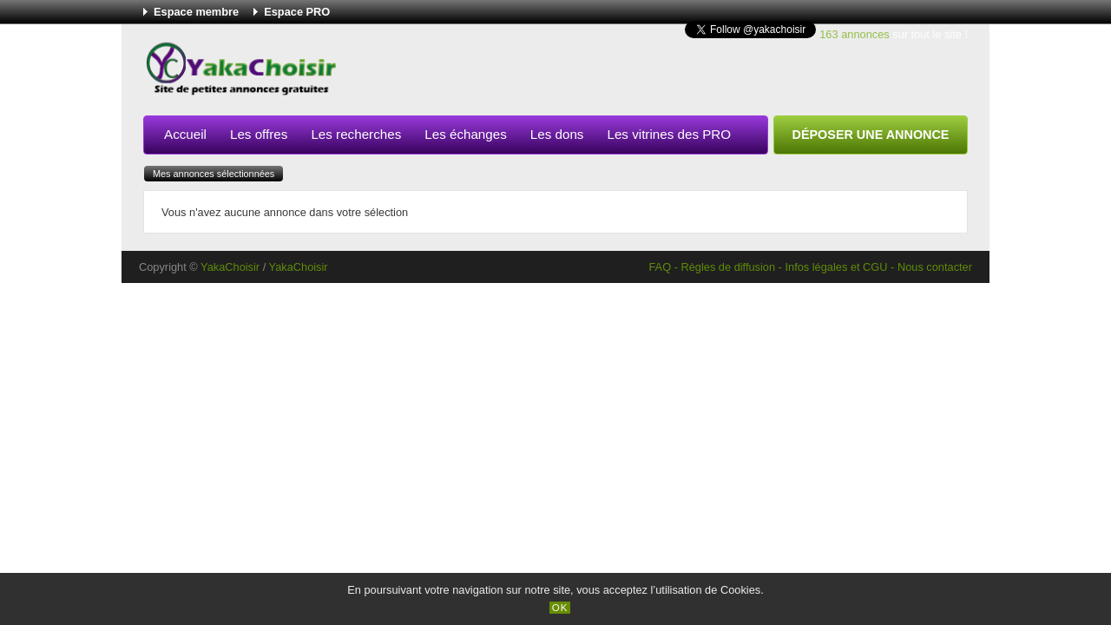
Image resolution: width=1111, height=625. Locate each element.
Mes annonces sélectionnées (213, 173)
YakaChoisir (230, 266)
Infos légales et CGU (836, 266)
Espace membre (196, 11)
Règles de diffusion (727, 266)
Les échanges (465, 134)
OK (560, 607)
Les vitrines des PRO (669, 134)
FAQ (659, 266)
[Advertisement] (652, 73)
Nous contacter (934, 266)
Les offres (258, 134)
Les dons (557, 134)
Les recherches (356, 134)
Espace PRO (297, 11)
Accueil (185, 134)
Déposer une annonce (871, 134)
